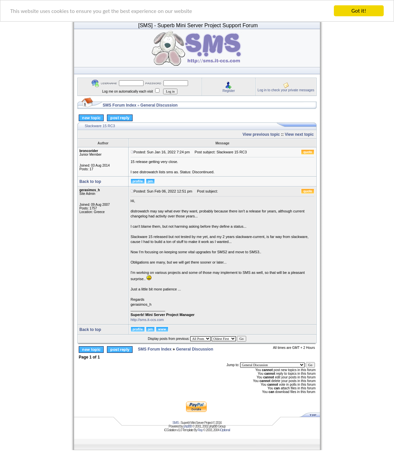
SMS (175, 422)
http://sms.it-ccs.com (147, 320)
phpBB (187, 426)
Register (229, 90)
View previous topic (261, 134)
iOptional (225, 430)
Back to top (90, 181)
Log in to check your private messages (285, 90)
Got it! (358, 10)
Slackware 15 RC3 (100, 126)
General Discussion (159, 105)
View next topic (299, 134)
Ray (200, 430)
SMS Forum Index (119, 105)
